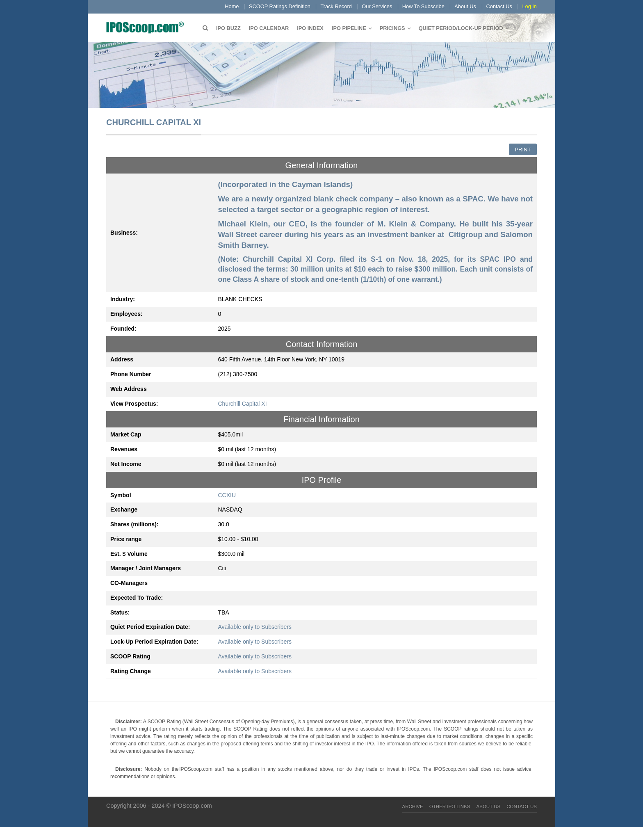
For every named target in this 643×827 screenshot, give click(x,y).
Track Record (335, 6)
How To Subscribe (423, 6)
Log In (529, 6)
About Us (465, 6)
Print (523, 149)
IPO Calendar (269, 28)
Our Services (377, 6)
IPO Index (310, 28)
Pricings (392, 28)
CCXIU (227, 495)
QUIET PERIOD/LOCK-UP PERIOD (461, 28)
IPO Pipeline (349, 28)
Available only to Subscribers (255, 627)
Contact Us (499, 6)
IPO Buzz (228, 28)
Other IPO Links (449, 806)
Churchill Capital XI (242, 403)
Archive (412, 806)
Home (232, 6)
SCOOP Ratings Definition (279, 6)
